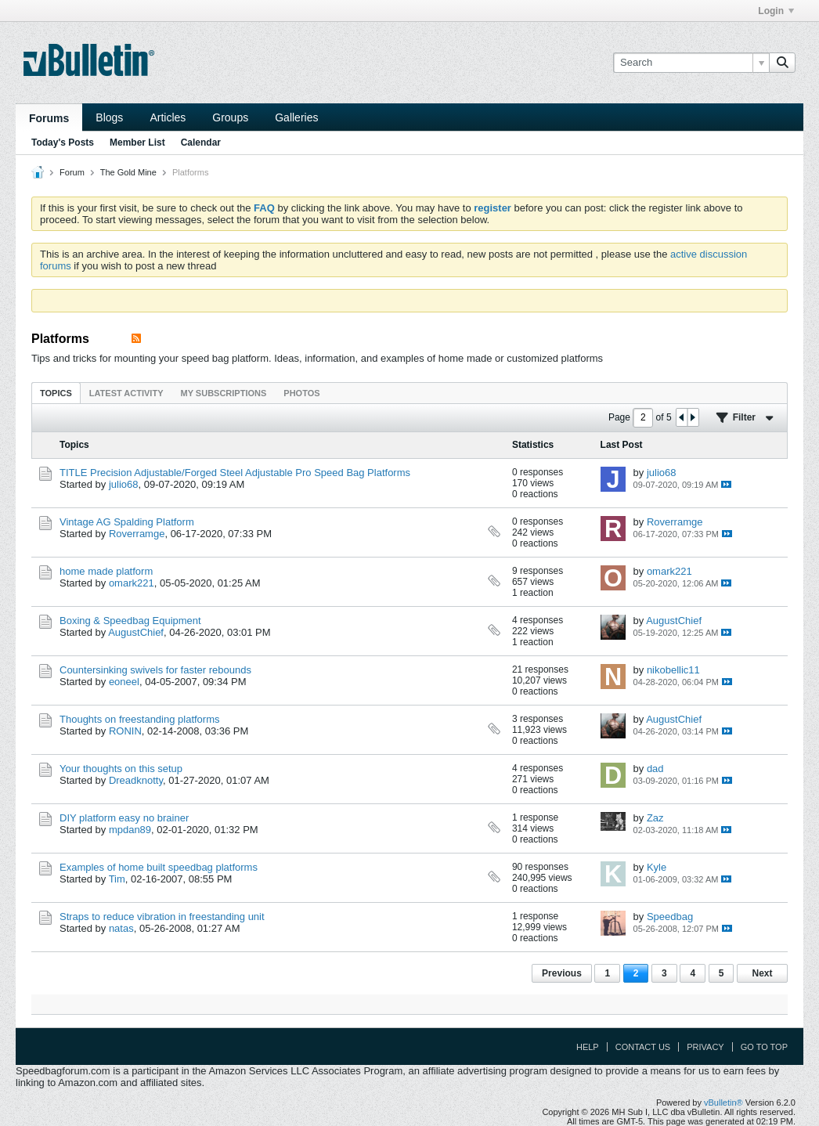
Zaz (655, 818)
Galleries (296, 117)
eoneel (124, 682)
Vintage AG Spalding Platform (127, 522)
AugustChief (136, 632)
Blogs (109, 117)
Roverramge (137, 534)
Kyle (656, 867)
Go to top (764, 1047)
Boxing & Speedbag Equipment (130, 620)
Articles (168, 117)
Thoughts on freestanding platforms (140, 719)
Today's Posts (62, 142)
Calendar (201, 142)
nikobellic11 (673, 670)
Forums (49, 118)
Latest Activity (126, 393)
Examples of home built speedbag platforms (159, 867)
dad (655, 768)
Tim (117, 879)
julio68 (124, 484)
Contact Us (643, 1047)
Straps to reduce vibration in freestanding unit (162, 916)
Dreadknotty (136, 780)
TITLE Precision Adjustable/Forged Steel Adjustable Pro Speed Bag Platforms (235, 472)
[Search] (691, 62)
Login (776, 10)
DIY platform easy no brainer (124, 818)
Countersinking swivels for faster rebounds (155, 670)
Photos (301, 393)
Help (587, 1047)
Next (762, 973)
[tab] (56, 392)
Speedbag (670, 916)
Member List (137, 142)
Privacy (705, 1047)
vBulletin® (723, 1102)
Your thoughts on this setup (121, 768)
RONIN (125, 731)
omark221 (131, 583)
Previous (562, 973)
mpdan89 (130, 829)
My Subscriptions (224, 393)
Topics (56, 393)
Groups (230, 117)
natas (121, 928)
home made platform (106, 571)
